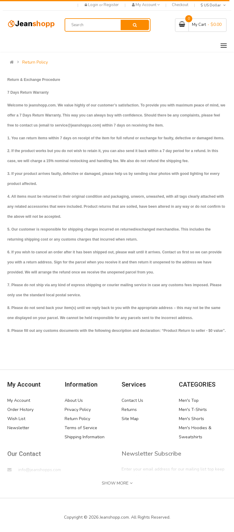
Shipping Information (85, 437)
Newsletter (18, 428)
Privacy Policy (78, 409)
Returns (129, 409)
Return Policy (35, 62)
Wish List (16, 419)
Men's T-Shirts (193, 409)
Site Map (130, 419)
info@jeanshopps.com (39, 470)
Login (93, 5)
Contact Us (132, 400)
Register (111, 5)
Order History (20, 409)
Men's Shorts (191, 419)
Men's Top (189, 400)
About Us (74, 400)
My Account (18, 400)
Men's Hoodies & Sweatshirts (195, 432)
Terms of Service (81, 428)
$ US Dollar (213, 5)
